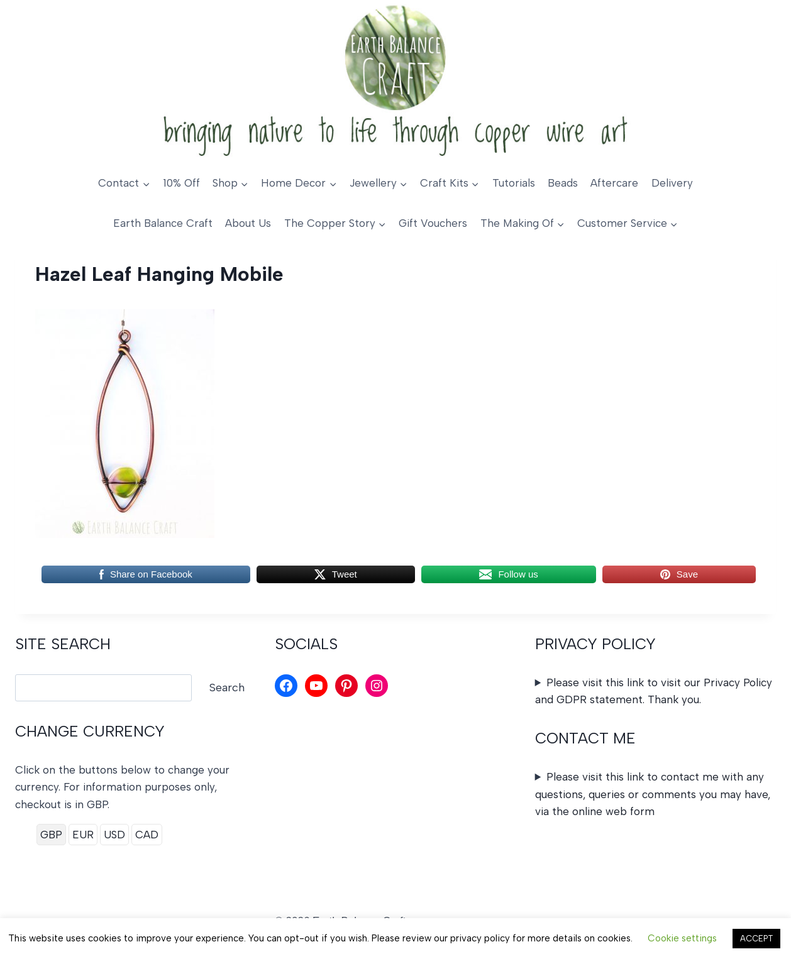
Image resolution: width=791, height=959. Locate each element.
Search (227, 687)
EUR (83, 834)
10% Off (181, 183)
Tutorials (513, 183)
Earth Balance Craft (163, 223)
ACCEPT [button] (756, 938)
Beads (563, 183)
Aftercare (614, 183)
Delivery (672, 183)
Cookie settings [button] (682, 938)
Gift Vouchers (433, 223)
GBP (51, 834)
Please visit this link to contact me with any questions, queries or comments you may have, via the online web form (652, 793)
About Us (248, 223)
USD (114, 834)
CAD (146, 834)
